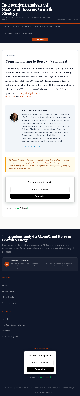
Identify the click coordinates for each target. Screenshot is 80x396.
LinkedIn (5, 319)
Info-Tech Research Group (39, 163)
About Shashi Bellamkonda (49, 27)
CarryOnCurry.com (10, 336)
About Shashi (8, 297)
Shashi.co (6, 331)
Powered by (17, 208)
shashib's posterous (25, 96)
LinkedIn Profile (32, 146)
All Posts (5, 285)
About (29, 392)
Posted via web (10, 96)
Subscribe (39, 39)
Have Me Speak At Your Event (19, 33)
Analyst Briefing (22, 27)
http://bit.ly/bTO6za (30, 93)
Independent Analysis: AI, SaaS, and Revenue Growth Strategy (27, 9)
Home (6, 27)
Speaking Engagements (12, 303)
